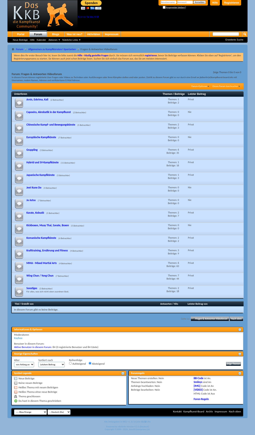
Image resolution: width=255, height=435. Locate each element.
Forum (38, 34)
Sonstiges (31, 288)
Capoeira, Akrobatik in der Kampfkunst (48, 112)
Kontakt (177, 411)
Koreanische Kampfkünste (41, 237)
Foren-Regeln (201, 399)
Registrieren (231, 2)
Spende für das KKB (88, 17)
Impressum (111, 34)
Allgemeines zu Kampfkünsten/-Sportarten (52, 49)
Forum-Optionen (199, 86)
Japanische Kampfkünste (40, 175)
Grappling (32, 149)
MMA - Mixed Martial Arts (41, 263)
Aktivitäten (93, 34)
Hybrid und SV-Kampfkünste (42, 162)
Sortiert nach (45, 360)
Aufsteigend (77, 363)
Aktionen (53, 40)
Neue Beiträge (20, 40)
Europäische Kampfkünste (41, 137)
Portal (20, 34)
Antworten (166, 303)
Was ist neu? (74, 34)
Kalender (41, 40)
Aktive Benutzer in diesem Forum (32, 347)
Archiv (209, 411)
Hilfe (215, 2)
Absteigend (97, 363)
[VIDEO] (198, 389)
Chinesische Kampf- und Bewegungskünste (50, 124)
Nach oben (236, 319)
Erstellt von (27, 303)
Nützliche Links (70, 40)
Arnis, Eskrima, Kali (37, 99)
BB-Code (198, 378)
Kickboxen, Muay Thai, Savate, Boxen (47, 225)
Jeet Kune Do (33, 187)
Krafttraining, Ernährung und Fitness (47, 250)
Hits (176, 303)
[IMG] (197, 385)
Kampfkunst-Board (193, 411)
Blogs (55, 34)
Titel (17, 303)
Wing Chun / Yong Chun (39, 275)
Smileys (198, 382)
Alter (17, 360)
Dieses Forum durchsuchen (225, 86)
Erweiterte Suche (234, 39)
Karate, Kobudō (35, 212)
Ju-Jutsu (31, 200)
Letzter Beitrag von (198, 303)
